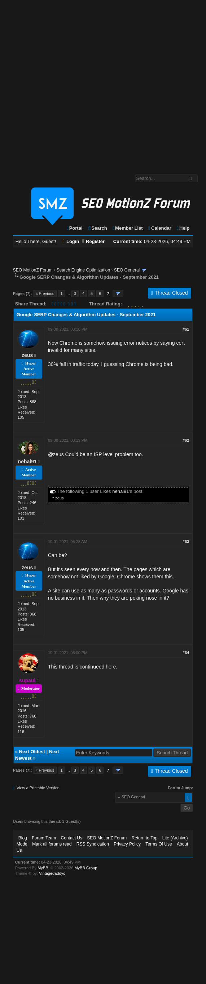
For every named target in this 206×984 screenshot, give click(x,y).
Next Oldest (32, 751)
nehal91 (27, 461)
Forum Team (44, 837)
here (111, 667)
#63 (186, 541)
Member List (127, 228)
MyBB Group (85, 868)
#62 (186, 440)
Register (93, 241)
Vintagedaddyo (52, 873)
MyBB (43, 868)
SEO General (127, 270)
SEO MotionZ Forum (33, 270)
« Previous (44, 293)
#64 (186, 652)
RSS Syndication (92, 844)
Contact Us (71, 837)
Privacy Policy (127, 844)
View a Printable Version (38, 788)
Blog (22, 837)
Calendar (159, 228)
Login (71, 241)
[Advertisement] (81, 83)
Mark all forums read (51, 844)
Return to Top (145, 837)
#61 (186, 329)
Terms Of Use (158, 844)
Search (97, 228)
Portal (74, 228)
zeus (27, 355)
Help (182, 228)
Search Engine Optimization (83, 270)
